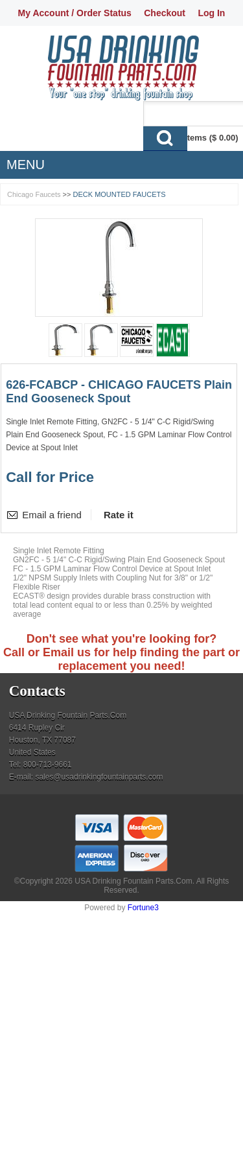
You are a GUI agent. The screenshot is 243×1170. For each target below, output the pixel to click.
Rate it (118, 514)
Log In (211, 13)
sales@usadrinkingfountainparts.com (99, 776)
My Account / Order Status (75, 13)
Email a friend (52, 514)
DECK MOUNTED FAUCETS (119, 194)
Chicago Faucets (34, 194)
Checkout (164, 13)
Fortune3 (143, 907)
